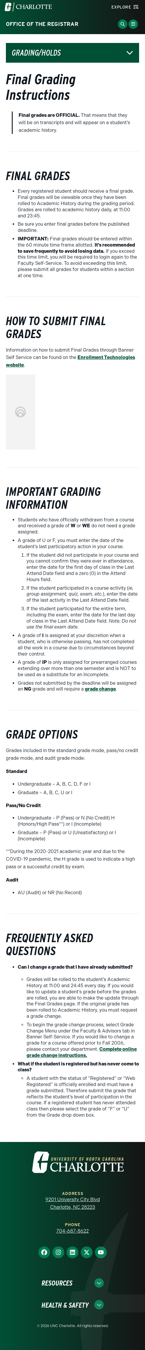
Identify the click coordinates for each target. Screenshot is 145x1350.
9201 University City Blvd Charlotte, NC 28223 (72, 1203)
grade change (100, 689)
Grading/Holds (36, 52)
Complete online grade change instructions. (82, 1052)
